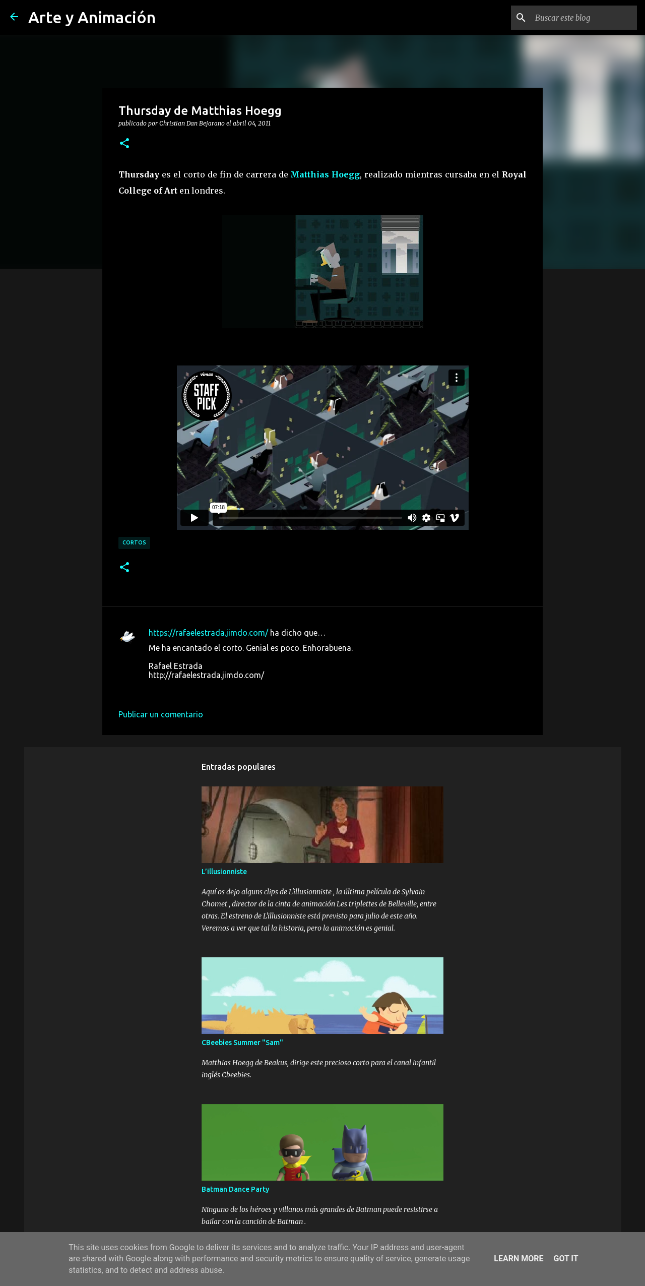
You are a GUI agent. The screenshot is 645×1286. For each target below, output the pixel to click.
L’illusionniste (224, 872)
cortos (134, 542)
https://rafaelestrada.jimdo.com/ (208, 632)
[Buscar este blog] (584, 18)
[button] (124, 143)
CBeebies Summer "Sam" (242, 1042)
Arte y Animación (92, 17)
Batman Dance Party (235, 1189)
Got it (565, 1258)
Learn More (518, 1258)
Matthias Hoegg (325, 174)
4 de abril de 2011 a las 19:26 (201, 690)
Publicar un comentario (160, 714)
